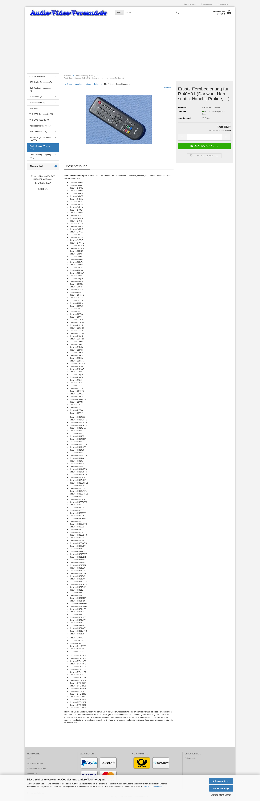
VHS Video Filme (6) (38, 132)
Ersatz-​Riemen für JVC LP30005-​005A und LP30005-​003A (43, 180)
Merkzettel (223, 4)
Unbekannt (169, 88)
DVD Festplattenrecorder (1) (40, 89)
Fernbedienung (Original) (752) (40, 156)
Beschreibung (77, 167)
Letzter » (98, 84)
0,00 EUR (43, 189)
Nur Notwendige (221, 788)
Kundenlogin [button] (207, 4)
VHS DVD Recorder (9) (39, 120)
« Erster (68, 84)
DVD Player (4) (35, 97)
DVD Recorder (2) (37, 103)
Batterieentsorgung (35, 764)
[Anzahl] (204, 137)
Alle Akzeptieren (221, 781)
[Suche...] (119, 12)
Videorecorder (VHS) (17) (40, 126)
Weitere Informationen (221, 795)
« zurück (78, 84)
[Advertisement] (130, 49)
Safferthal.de (190, 759)
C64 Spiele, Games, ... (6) (40, 83)
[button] (190, 4)
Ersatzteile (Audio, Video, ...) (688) (40, 139)
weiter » (88, 84)
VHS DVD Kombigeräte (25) (41, 114)
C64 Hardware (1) (37, 77)
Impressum (32, 774)
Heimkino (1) (34, 109)
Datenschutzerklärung (152, 786)
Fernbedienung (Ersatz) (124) (39, 147)
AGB (29, 759)
